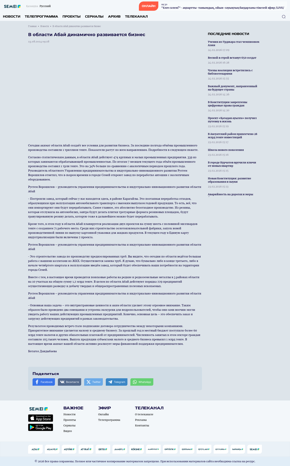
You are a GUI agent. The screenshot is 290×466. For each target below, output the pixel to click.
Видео (67, 431)
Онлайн (103, 414)
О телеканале (144, 414)
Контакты (142, 425)
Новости (11, 16)
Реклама (141, 420)
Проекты (72, 16)
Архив (114, 16)
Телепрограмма (41, 16)
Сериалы (94, 16)
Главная (32, 26)
